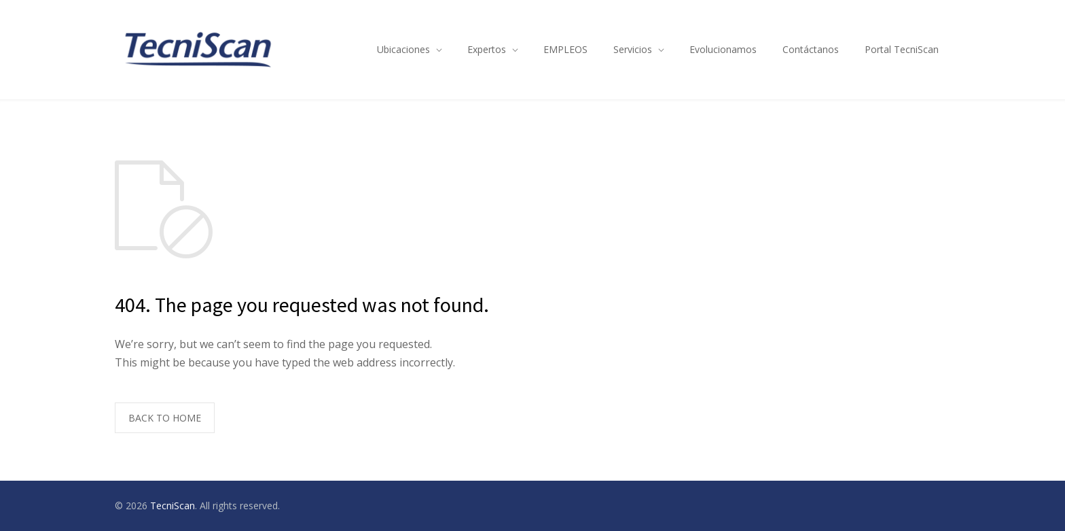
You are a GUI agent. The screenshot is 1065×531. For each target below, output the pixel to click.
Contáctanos (810, 49)
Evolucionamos (723, 49)
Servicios (632, 49)
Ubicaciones (403, 49)
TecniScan (172, 505)
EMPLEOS (565, 49)
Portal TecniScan (902, 49)
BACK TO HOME (164, 417)
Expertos (486, 49)
